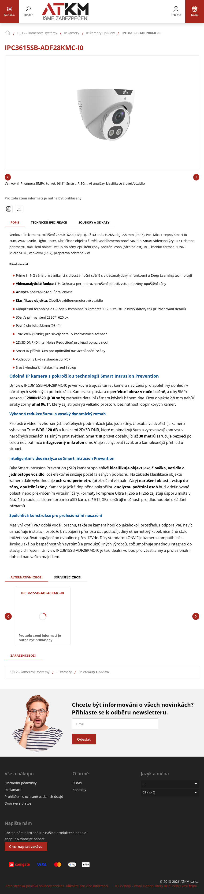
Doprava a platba (18, 803)
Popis (15, 222)
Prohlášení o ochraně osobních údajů (34, 796)
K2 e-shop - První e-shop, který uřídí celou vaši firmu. (156, 886)
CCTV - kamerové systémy (29, 672)
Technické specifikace (49, 222)
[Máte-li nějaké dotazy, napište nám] (19, 209)
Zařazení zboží (23, 655)
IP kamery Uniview (93, 672)
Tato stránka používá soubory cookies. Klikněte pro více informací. (57, 886)
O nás (77, 783)
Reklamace (13, 789)
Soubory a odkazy (93, 222)
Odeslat (84, 739)
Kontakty (79, 789)
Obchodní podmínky (21, 783)
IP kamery (64, 672)
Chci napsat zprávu (26, 846)
